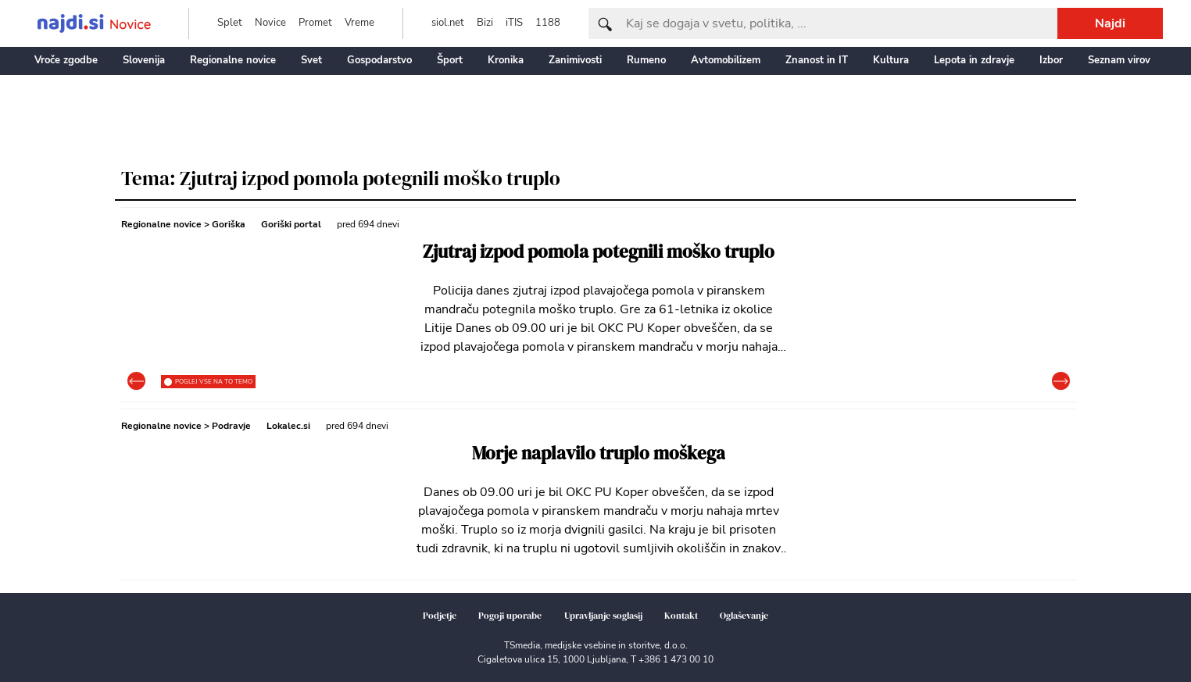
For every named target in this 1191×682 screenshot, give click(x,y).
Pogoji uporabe (510, 615)
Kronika (506, 60)
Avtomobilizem (725, 60)
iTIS (514, 23)
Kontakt (681, 615)
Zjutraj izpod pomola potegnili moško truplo (598, 252)
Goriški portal (291, 224)
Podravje (231, 426)
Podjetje (439, 615)
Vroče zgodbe (66, 60)
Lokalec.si (288, 426)
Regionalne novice (233, 60)
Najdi (1110, 23)
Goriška (228, 224)
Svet (311, 60)
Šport (450, 60)
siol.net (447, 23)
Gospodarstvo (379, 60)
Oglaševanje (744, 615)
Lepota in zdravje (974, 60)
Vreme (359, 23)
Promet (315, 23)
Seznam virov (1119, 60)
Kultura (891, 60)
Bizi (485, 23)
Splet (229, 23)
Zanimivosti (575, 60)
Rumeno (646, 60)
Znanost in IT (816, 60)
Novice (270, 23)
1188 (547, 23)
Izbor (1051, 60)
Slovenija (144, 60)
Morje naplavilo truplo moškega (598, 453)
